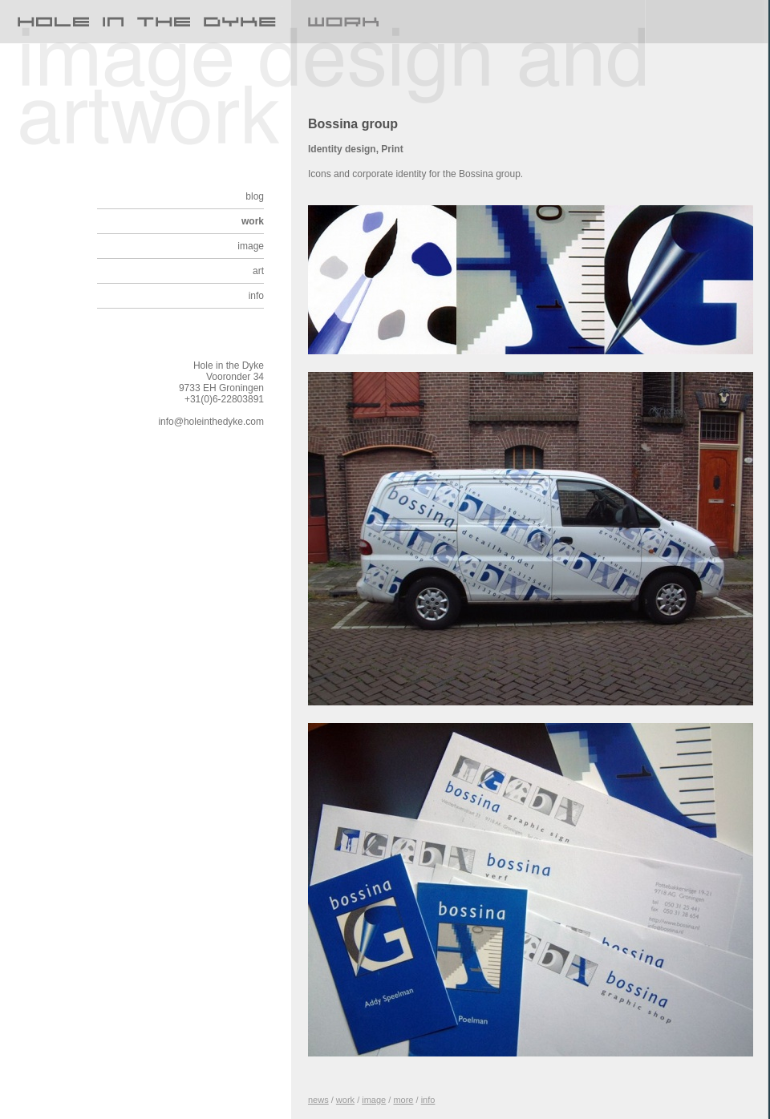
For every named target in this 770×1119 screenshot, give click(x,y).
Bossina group (353, 124)
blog (254, 196)
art (258, 271)
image (250, 246)
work (252, 221)
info (256, 295)
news (318, 1100)
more (403, 1100)
